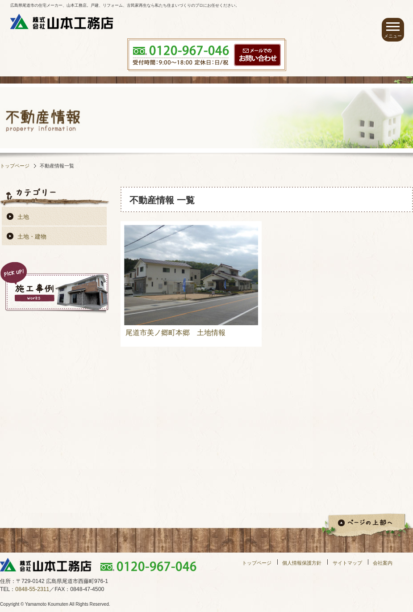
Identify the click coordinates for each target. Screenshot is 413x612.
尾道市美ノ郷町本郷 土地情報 (175, 332)
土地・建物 (31, 236)
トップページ (14, 165)
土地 (23, 217)
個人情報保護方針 (301, 563)
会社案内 (382, 563)
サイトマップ (347, 563)
